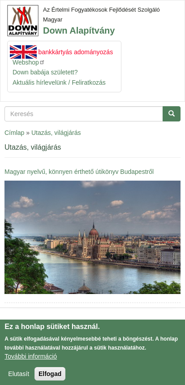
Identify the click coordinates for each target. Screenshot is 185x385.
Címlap (14, 132)
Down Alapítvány (79, 30)
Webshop (29, 62)
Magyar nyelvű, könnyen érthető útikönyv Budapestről (79, 171)
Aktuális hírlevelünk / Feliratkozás (59, 82)
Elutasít (18, 377)
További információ (30, 359)
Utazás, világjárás (56, 132)
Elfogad (50, 377)
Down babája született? (45, 72)
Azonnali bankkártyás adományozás (63, 52)
